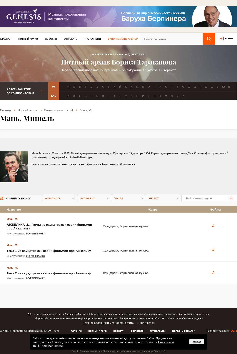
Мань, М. (12, 219)
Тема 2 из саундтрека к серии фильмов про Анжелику (49, 273)
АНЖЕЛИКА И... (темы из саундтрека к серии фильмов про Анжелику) (49, 226)
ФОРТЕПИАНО (35, 233)
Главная (5, 38)
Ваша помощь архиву (123, 38)
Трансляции (92, 38)
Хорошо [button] (196, 341)
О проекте (70, 38)
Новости (51, 38)
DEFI (234, 331)
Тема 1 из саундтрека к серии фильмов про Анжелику (49, 251)
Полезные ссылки (183, 330)
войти (229, 38)
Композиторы (54, 110)
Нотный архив (28, 38)
